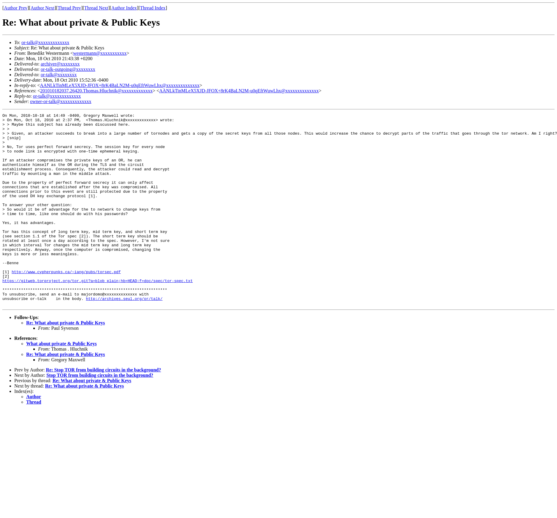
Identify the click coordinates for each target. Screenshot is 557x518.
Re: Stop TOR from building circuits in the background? (103, 408)
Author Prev (15, 7)
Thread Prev (69, 7)
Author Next (42, 7)
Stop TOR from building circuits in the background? (99, 413)
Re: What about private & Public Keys (65, 361)
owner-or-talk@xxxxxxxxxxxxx (60, 101)
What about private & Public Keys (61, 382)
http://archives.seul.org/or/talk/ (124, 336)
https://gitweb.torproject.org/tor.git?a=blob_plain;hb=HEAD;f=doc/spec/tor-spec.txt (97, 314)
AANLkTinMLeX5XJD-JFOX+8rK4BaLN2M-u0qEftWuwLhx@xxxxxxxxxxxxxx (119, 85)
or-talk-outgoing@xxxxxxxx (68, 69)
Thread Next (96, 7)
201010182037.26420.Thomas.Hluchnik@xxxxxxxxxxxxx (96, 90)
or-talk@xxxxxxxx (59, 74)
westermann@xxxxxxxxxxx (99, 53)
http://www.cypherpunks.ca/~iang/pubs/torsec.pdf (66, 304)
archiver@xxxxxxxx (60, 63)
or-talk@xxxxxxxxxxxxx (45, 42)
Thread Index (153, 7)
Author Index (124, 7)
